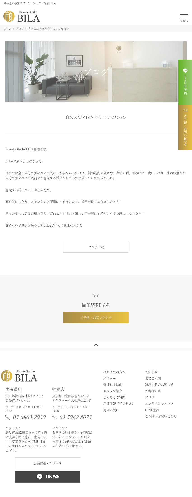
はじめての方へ (114, 371)
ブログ (150, 397)
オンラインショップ (159, 403)
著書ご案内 (153, 378)
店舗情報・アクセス (47, 463)
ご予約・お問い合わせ (96, 317)
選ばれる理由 (112, 384)
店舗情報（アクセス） (119, 403)
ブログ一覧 (96, 247)
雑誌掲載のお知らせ (159, 384)
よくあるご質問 (114, 397)
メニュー (109, 378)
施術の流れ (111, 409)
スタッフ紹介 (112, 390)
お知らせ (151, 371)
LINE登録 (152, 409)
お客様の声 (153, 390)
